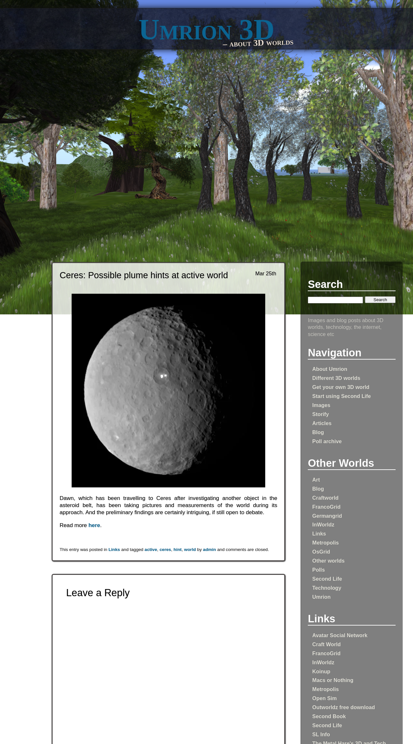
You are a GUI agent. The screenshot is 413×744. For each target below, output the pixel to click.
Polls (318, 570)
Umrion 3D (206, 30)
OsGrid (321, 552)
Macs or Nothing (332, 680)
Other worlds (328, 561)
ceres (165, 549)
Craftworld (325, 498)
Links (319, 533)
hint (178, 549)
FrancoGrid (326, 507)
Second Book (329, 716)
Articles (322, 423)
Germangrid (327, 516)
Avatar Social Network (340, 635)
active (151, 549)
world (190, 549)
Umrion (321, 597)
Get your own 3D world (340, 387)
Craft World (326, 644)
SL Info (321, 734)
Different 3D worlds (336, 378)
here (94, 525)
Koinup (321, 671)
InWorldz (323, 524)
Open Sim (324, 698)
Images (321, 405)
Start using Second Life (341, 396)
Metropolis (325, 542)
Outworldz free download (343, 707)
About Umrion (329, 369)
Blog (318, 432)
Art (316, 480)
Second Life (327, 579)
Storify (320, 414)
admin (209, 549)
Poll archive (327, 441)
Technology (326, 588)
